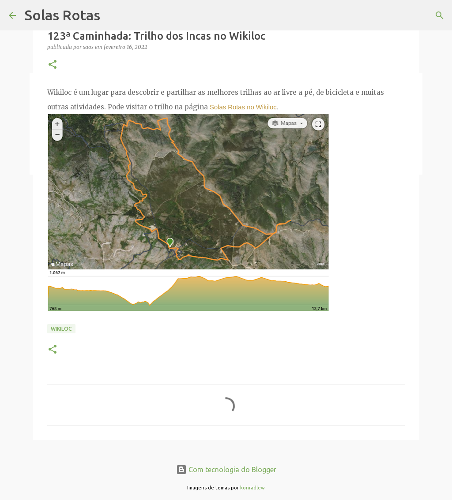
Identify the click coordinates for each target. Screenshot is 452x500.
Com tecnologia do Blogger (226, 470)
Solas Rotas (62, 15)
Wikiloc (61, 329)
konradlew (252, 487)
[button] (52, 65)
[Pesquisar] (439, 15)
